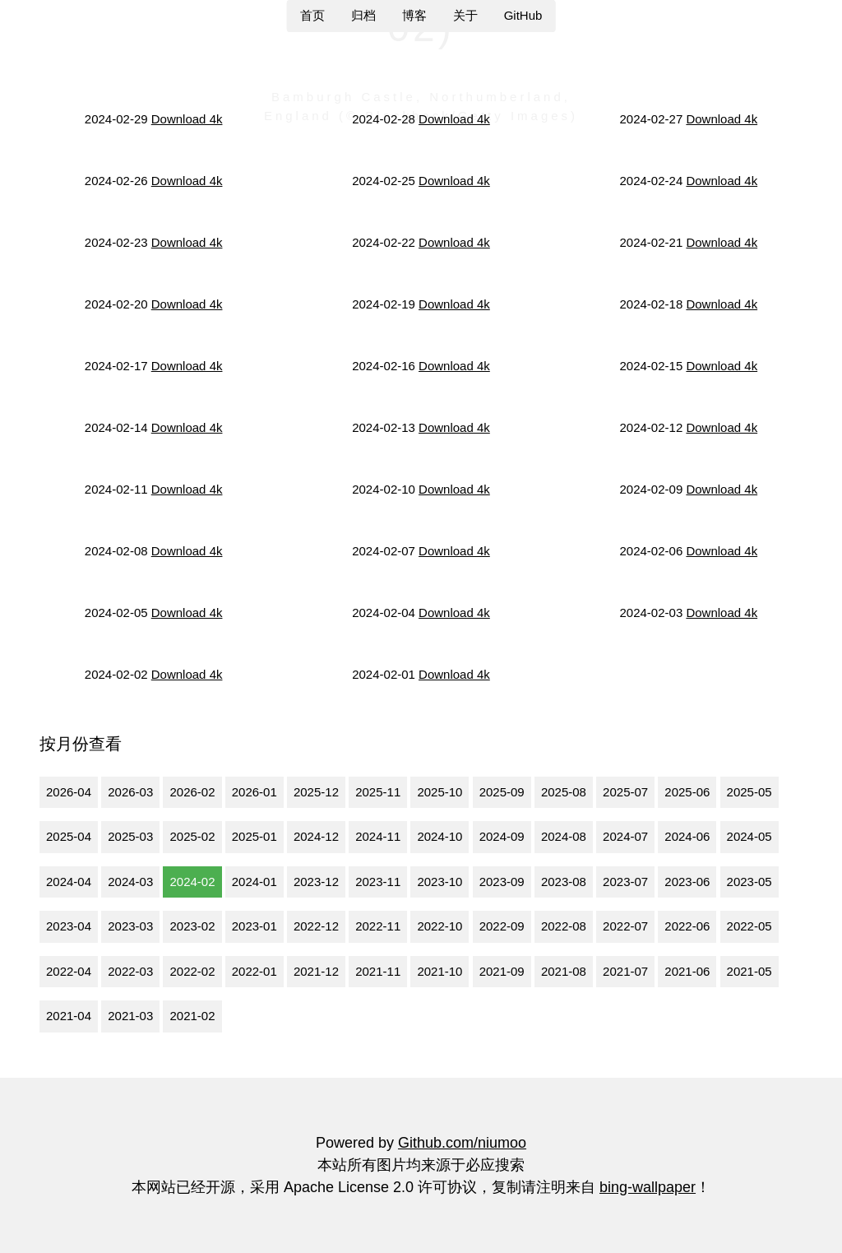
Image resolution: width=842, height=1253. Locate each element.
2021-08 (563, 971)
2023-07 (625, 882)
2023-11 (377, 882)
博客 (414, 15)
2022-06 (687, 926)
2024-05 (749, 836)
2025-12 (316, 792)
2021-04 (68, 1016)
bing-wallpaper (647, 1187)
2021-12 (316, 971)
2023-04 (68, 926)
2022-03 (130, 971)
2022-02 (192, 971)
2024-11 (377, 836)
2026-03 (130, 792)
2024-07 (625, 836)
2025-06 (687, 792)
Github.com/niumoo (462, 1143)
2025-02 (192, 836)
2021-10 (439, 971)
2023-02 (192, 926)
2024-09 (502, 836)
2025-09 (502, 792)
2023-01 (254, 926)
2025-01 (254, 836)
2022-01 (254, 971)
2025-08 (563, 792)
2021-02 (192, 1016)
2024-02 (192, 882)
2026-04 (68, 792)
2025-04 (68, 836)
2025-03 (130, 836)
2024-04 (68, 882)
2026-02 (192, 792)
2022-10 (439, 926)
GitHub (523, 15)
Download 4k (187, 119)
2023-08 (563, 882)
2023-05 (749, 882)
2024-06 (687, 836)
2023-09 (502, 882)
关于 (465, 15)
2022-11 (377, 926)
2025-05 (749, 792)
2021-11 (377, 971)
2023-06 (687, 882)
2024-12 (316, 836)
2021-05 (749, 971)
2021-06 (687, 971)
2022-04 (68, 971)
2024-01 (254, 882)
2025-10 (439, 792)
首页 (312, 15)
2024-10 (439, 836)
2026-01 (254, 792)
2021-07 (625, 971)
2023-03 (130, 926)
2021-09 (502, 971)
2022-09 (502, 926)
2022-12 (316, 926)
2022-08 (563, 926)
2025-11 (377, 792)
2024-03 (130, 882)
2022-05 (749, 926)
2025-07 (625, 792)
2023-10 (439, 882)
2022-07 (625, 926)
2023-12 (316, 882)
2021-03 (130, 1016)
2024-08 (563, 836)
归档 (363, 15)
